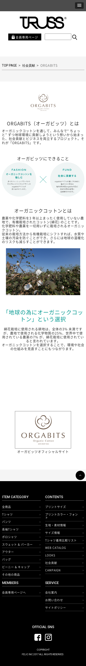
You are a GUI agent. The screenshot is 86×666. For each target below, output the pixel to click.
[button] (79, 5)
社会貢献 (28, 65)
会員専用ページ (25, 37)
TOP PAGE (9, 65)
